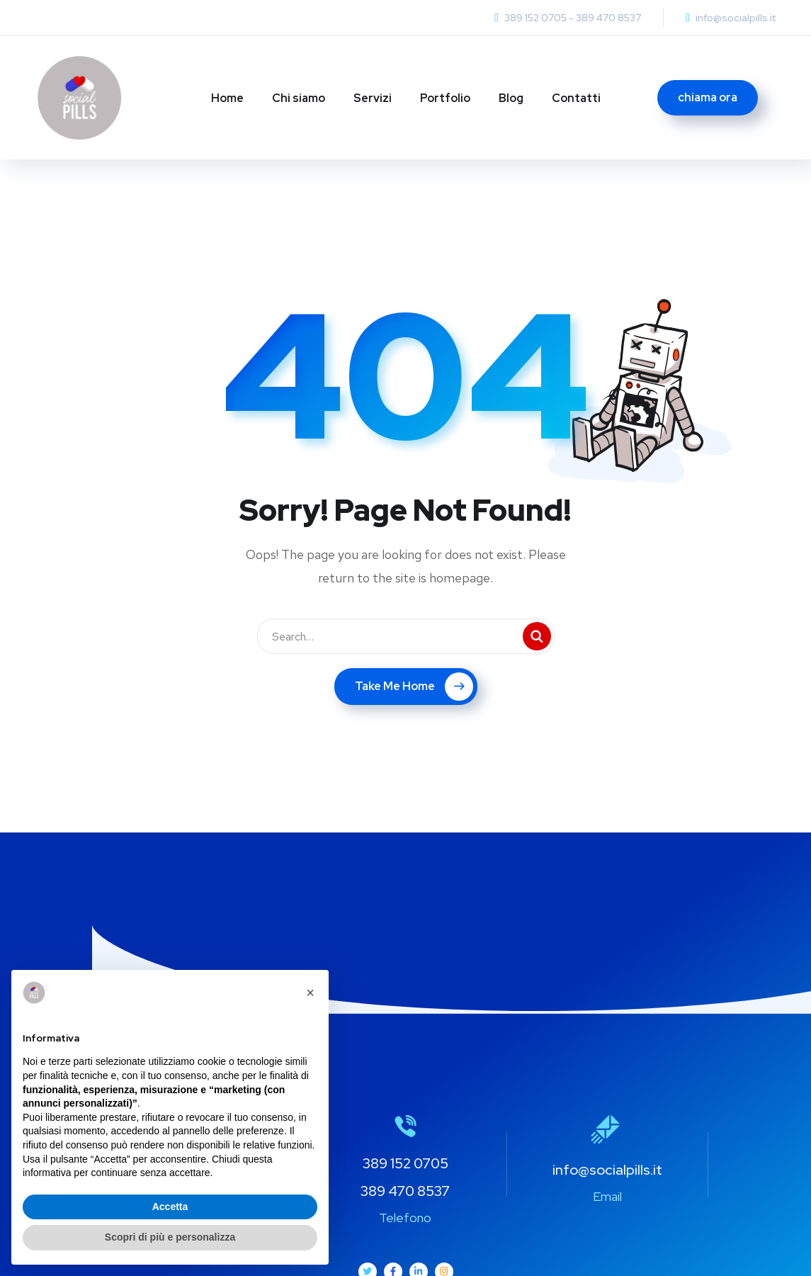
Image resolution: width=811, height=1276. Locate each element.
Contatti (576, 98)
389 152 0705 (535, 17)
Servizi (372, 98)
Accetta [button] (170, 1206)
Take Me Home (414, 686)
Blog (511, 98)
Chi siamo (298, 98)
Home (227, 98)
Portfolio (445, 98)
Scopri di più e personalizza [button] (170, 1237)
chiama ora (707, 97)
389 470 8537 (608, 17)
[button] (310, 992)
